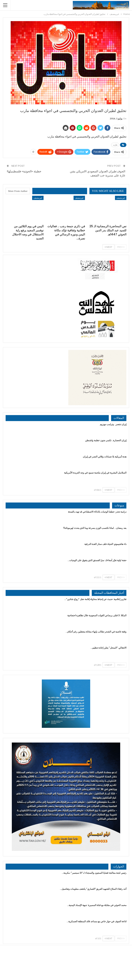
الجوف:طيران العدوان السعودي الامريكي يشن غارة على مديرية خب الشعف (97, 173)
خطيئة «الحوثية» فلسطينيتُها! (24, 171)
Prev (120, 246)
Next (108, 246)
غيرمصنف (120, 198)
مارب (115, 144)
